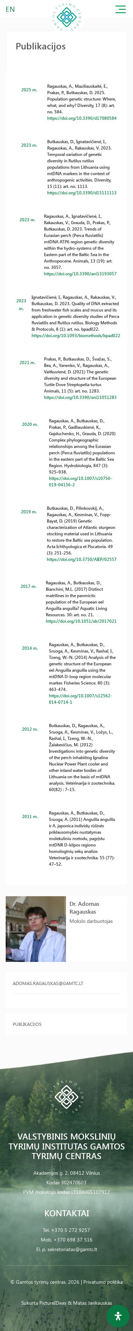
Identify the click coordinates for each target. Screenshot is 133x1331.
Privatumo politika (103, 1281)
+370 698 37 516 (73, 1239)
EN (11, 8)
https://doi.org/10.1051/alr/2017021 (81, 621)
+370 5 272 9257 (70, 1230)
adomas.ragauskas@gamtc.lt (48, 983)
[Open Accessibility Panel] (118, 1316)
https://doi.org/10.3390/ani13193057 (80, 273)
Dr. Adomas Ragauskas (84, 907)
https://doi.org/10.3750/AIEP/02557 (82, 559)
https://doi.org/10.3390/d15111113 (82, 192)
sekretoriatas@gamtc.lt (72, 1249)
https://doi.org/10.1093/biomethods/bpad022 (76, 335)
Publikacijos (27, 1024)
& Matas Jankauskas (90, 1302)
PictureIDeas (52, 1302)
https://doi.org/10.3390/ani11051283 (80, 397)
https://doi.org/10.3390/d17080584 (82, 118)
